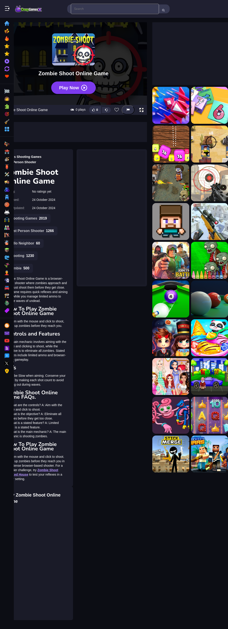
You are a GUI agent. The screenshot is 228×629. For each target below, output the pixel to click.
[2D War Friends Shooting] (209, 144)
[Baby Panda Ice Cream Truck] (209, 337)
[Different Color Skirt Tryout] (170, 376)
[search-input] (115, 9)
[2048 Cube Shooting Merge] (209, 105)
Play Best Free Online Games (28, 9)
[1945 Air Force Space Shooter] (170, 105)
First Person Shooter (20, 162)
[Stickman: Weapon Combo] (170, 454)
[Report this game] (128, 109)
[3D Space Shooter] (170, 260)
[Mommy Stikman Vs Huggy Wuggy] (170, 415)
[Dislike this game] (106, 110)
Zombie (19, 268)
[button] (141, 110)
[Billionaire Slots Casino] (209, 415)
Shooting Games (29, 157)
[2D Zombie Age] (170, 182)
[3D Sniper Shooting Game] (209, 221)
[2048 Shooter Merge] (170, 144)
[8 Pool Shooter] (209, 299)
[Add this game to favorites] (117, 110)
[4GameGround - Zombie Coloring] (209, 260)
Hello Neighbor (24, 243)
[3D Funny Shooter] (170, 221)
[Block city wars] (209, 454)
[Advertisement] (111, 215)
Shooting (21, 256)
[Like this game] (95, 110)
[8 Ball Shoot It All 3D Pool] (170, 299)
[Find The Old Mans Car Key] (209, 376)
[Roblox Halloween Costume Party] (170, 337)
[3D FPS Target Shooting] (209, 182)
